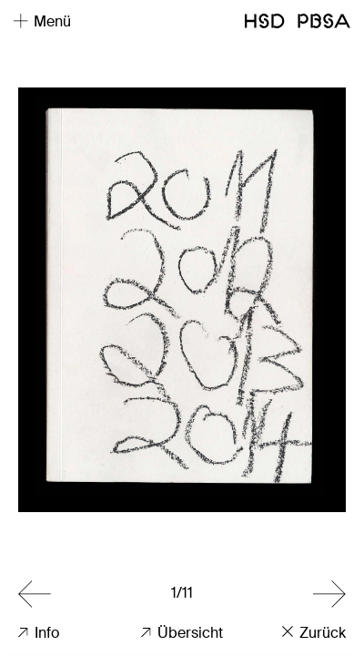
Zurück (314, 632)
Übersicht (182, 632)
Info (38, 632)
